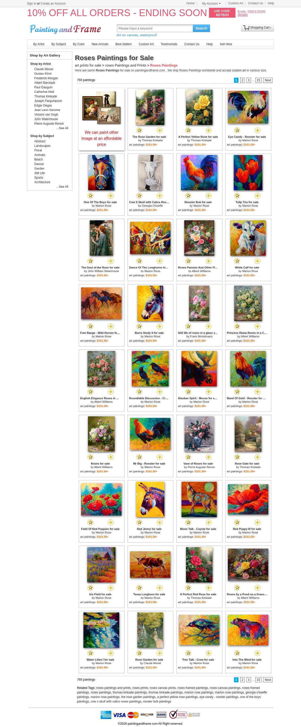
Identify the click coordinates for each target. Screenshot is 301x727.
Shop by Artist (40, 64)
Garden (39, 168)
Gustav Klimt (42, 73)
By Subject (58, 44)
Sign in (31, 3)
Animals (39, 155)
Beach (38, 159)
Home (191, 3)
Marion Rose (250, 140)
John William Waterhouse (103, 271)
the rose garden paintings (138, 697)
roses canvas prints (163, 688)
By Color (78, 44)
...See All (62, 128)
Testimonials (169, 44)
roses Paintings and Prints (125, 65)
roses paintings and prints (113, 688)
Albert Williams (201, 271)
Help (271, 3)
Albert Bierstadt (44, 83)
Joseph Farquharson (48, 101)
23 (258, 80)
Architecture (42, 182)
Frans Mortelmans (201, 336)
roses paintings (101, 692)
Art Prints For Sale (66, 28)
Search (201, 28)
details (242, 14)
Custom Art (235, 3)
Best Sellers (123, 44)
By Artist (38, 44)
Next (268, 80)
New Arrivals (100, 44)
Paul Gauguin (43, 87)
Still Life (39, 173)
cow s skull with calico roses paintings (116, 701)
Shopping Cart (260, 27)
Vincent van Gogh (46, 114)
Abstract (39, 141)
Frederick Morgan (46, 78)
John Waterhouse (46, 119)
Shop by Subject (42, 136)
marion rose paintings (198, 692)
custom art (239, 70)
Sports (38, 177)
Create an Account (53, 3)
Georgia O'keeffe (152, 205)
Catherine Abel (44, 92)
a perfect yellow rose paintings (177, 697)
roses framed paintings (192, 688)
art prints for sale (88, 65)
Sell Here (226, 44)
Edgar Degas (43, 105)
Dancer (39, 164)
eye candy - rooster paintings (218, 697)
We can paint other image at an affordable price (102, 138)
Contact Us (255, 3)
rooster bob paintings (157, 701)
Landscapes (42, 146)
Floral (38, 150)
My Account (211, 3)
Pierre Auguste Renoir (201, 467)
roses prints (140, 688)
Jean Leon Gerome (47, 110)
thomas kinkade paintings (130, 692)
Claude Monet (152, 663)
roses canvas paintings (225, 688)
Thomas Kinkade (152, 140)
